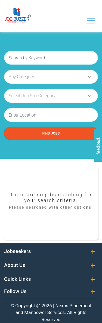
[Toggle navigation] (91, 21)
